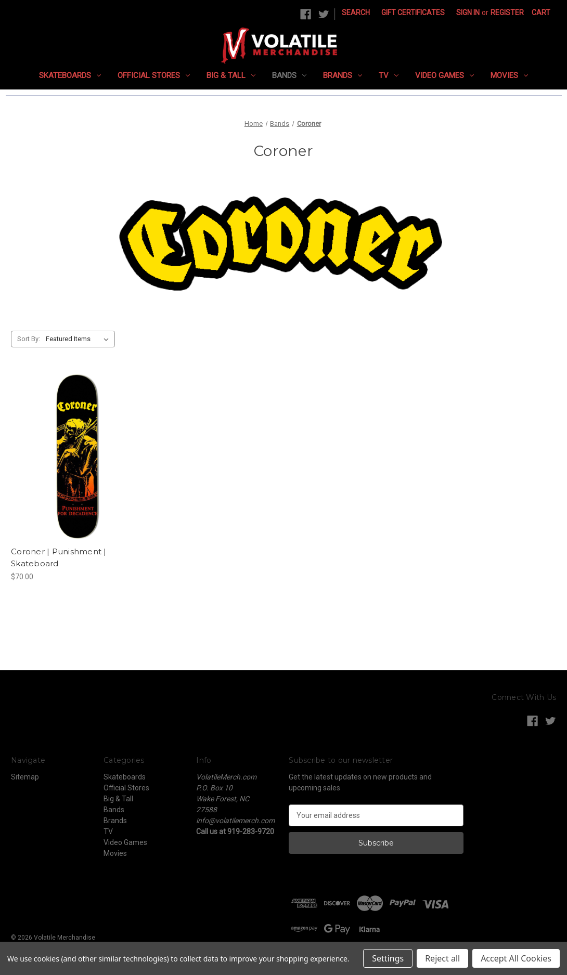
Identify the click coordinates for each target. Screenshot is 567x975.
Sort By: (28, 339)
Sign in (468, 12)
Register (507, 12)
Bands (289, 75)
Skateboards (70, 75)
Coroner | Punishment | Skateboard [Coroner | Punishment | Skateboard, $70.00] (59, 557)
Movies (509, 75)
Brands (342, 75)
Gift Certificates (413, 12)
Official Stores (154, 75)
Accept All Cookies (516, 958)
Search (356, 12)
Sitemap (25, 777)
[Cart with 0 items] (541, 12)
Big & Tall (231, 75)
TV (388, 75)
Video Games (444, 75)
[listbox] (79, 339)
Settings (388, 958)
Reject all (442, 958)
